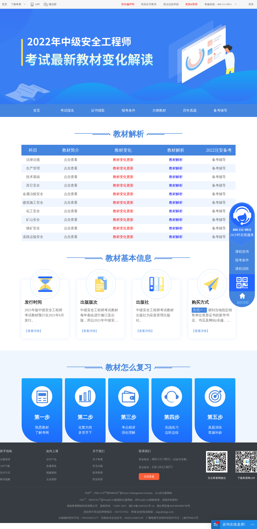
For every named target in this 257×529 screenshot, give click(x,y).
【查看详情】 (34, 331)
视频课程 (51, 472)
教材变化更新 (123, 159)
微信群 (50, 4)
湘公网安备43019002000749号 (173, 505)
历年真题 (190, 110)
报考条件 (128, 110)
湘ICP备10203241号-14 (141, 505)
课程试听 (242, 268)
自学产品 (51, 459)
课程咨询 (242, 251)
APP (35, 4)
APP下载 (5, 466)
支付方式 (5, 472)
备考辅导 (220, 110)
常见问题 (98, 466)
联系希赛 (98, 472)
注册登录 (5, 459)
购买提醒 (5, 479)
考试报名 (67, 110)
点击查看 (71, 159)
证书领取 (98, 110)
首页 (4, 4)
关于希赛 (98, 459)
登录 (251, 4)
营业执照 (98, 479)
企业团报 (51, 479)
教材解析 (176, 159)
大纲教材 (159, 110)
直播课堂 (51, 466)
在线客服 (149, 476)
